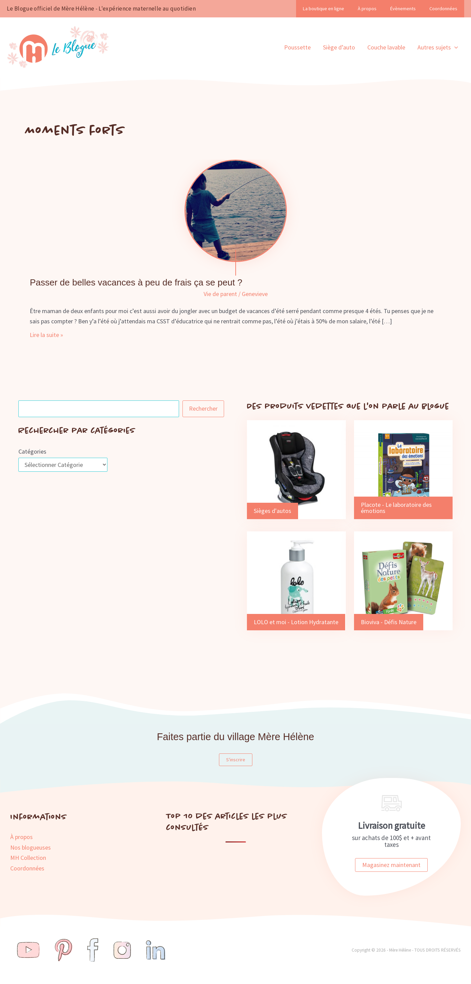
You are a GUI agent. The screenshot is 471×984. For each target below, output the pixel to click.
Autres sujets (437, 47)
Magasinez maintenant (391, 865)
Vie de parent (220, 294)
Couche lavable (386, 47)
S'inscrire (235, 760)
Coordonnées (443, 8)
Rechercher (203, 408)
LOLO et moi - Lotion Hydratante (296, 622)
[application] (454, 47)
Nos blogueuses (30, 847)
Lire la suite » (46, 335)
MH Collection (28, 858)
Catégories (32, 451)
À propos (367, 8)
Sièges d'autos (272, 511)
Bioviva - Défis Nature (388, 622)
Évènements (403, 8)
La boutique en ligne (323, 8)
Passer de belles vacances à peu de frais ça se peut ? (136, 282)
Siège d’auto (339, 47)
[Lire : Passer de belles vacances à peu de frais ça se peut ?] (236, 210)
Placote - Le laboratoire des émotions (396, 508)
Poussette (297, 47)
